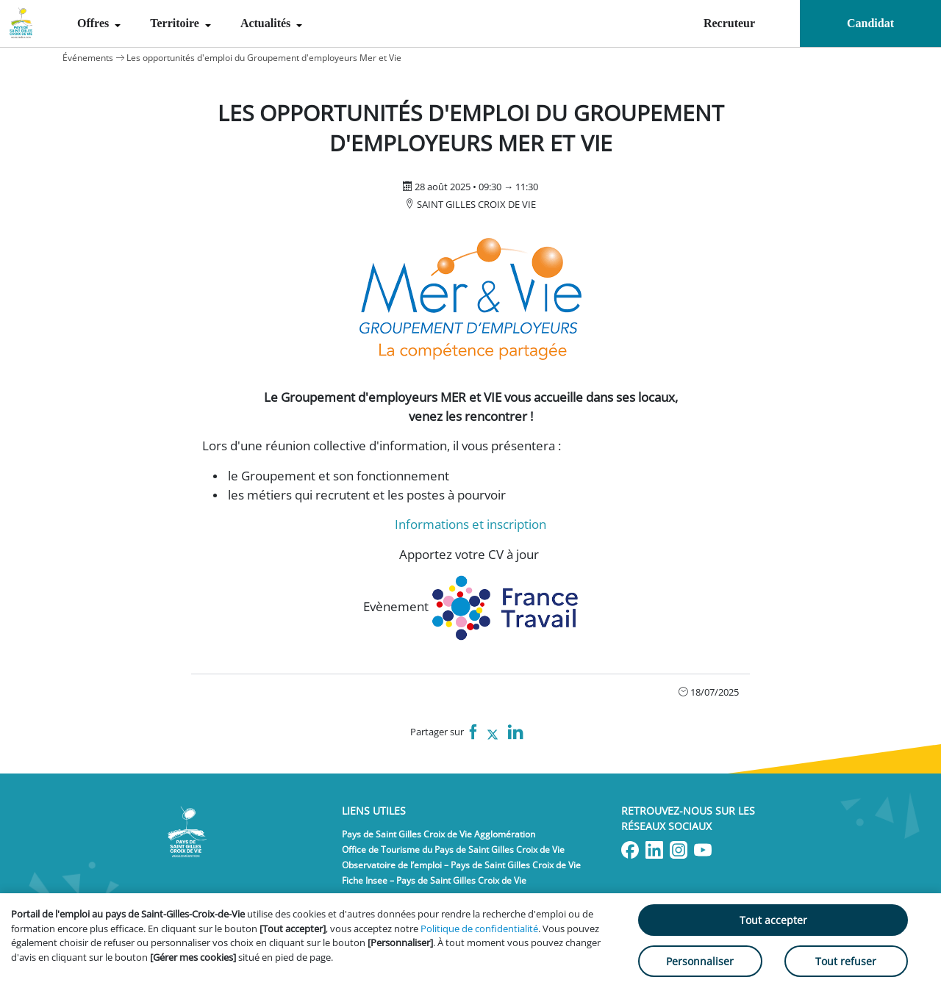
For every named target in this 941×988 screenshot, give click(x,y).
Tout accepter (773, 920)
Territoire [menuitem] (176, 23)
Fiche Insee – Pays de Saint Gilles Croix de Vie (434, 880)
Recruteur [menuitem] (729, 23)
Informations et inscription (470, 524)
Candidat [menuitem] (870, 23)
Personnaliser (700, 961)
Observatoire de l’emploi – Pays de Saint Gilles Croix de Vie (461, 865)
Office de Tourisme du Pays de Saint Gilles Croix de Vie (453, 849)
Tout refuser (845, 961)
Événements (87, 57)
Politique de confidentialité (479, 928)
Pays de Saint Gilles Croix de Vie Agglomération (438, 834)
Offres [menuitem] (94, 23)
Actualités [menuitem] (266, 23)
